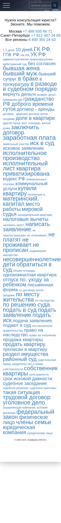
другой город (11, 123)
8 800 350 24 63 (42, 39)
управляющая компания (19, 407)
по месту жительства (21, 297)
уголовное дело (24, 402)
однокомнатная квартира (30, 274)
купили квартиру (20, 191)
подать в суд (20, 310)
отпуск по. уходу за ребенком (26, 282)
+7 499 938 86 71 (37, 31)
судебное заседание (25, 383)
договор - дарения (15, 113)
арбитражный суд (15, 64)
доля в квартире (35, 118)
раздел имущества (25, 354)
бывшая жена (21, 68)
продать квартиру (24, 344)
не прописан (21, 247)
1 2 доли (8, 50)
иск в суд (42, 143)
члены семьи (33, 422)
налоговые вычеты (25, 219)
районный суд (20, 359)
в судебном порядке (30, 89)
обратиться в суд (27, 267)
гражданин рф (12, 99)
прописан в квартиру (25, 349)
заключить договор (21, 130)
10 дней (24, 49)
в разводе (44, 84)
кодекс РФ (14, 178)
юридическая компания (19, 429)
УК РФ (38, 54)
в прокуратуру (22, 81)
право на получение (42, 335)
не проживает (17, 242)
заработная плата (29, 137)
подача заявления (32, 320)
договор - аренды (35, 109)
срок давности (38, 374)
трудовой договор (26, 397)
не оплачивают (37, 235)
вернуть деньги (19, 94)
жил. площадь (30, 123)
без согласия (41, 63)
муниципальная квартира (35, 214)
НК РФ (25, 55)
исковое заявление (23, 148)
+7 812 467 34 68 (46, 35)
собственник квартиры (30, 371)
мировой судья (23, 211)
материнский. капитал (21, 201)
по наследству (44, 300)
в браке (28, 78)
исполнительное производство (25, 155)
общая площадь (24, 270)
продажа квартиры (23, 339)
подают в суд (17, 325)
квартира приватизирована (26, 171)
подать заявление (29, 312)
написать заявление (26, 226)
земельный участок (16, 144)
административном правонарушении (27, 59)
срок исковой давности (27, 378)
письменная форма (28, 287)
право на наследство (23, 332)
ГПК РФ (11, 54)
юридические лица (40, 433)
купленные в (36, 194)
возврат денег (46, 94)
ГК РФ (42, 49)
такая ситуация (21, 392)
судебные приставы (43, 388)
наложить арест (13, 225)
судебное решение (15, 388)
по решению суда (26, 304)
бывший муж (20, 73)
